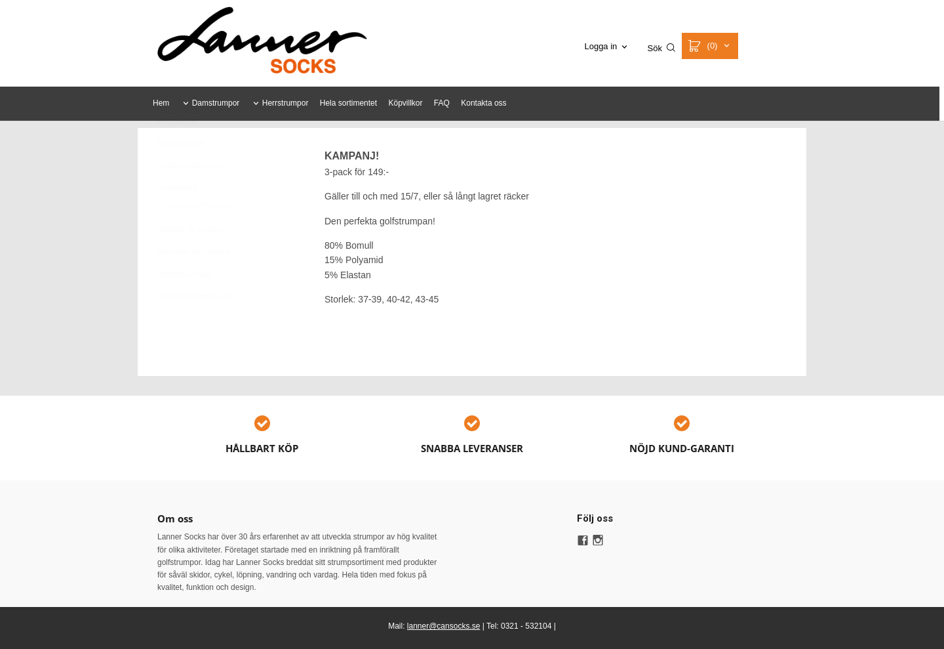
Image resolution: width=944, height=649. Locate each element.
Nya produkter (181, 175)
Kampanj (176, 220)
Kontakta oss (483, 103)
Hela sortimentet (348, 103)
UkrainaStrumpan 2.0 (194, 328)
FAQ (442, 103)
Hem (161, 103)
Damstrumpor (216, 103)
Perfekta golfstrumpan (200, 237)
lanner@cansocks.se (444, 626)
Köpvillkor (405, 103)
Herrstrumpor (285, 103)
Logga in (600, 46)
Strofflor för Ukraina (191, 261)
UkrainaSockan (183, 306)
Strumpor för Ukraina (193, 284)
